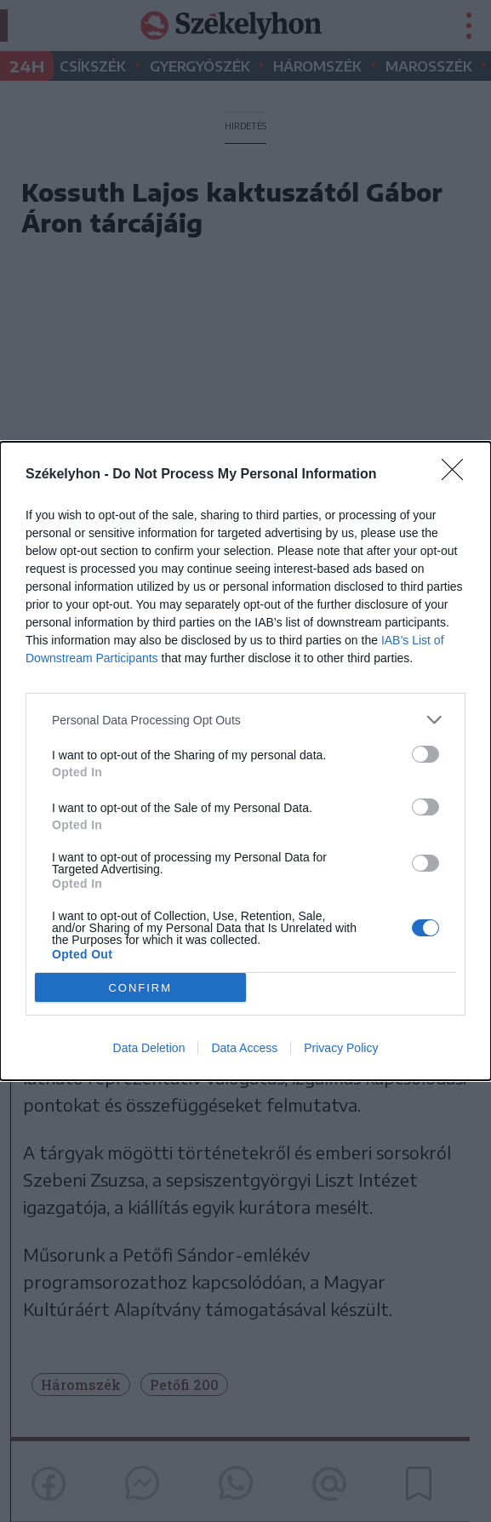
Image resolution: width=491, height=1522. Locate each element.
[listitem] (245, 720)
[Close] (458, 475)
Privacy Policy (341, 1048)
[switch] (425, 754)
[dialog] (245, 761)
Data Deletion (149, 1048)
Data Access (244, 1048)
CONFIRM (140, 987)
